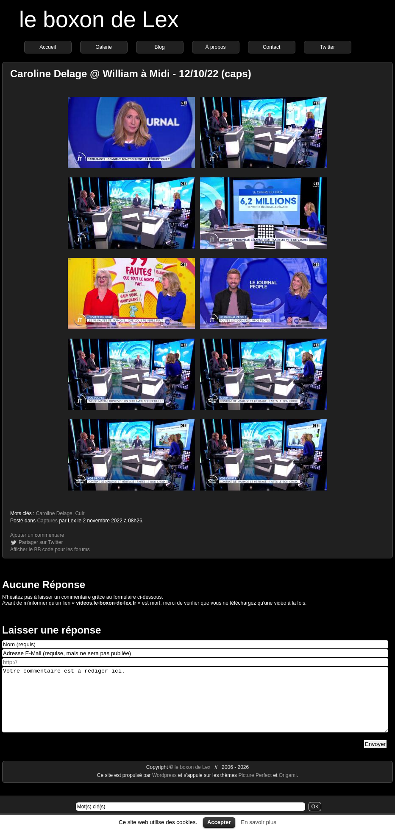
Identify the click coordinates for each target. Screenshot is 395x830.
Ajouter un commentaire (37, 535)
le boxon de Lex (99, 19)
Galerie (103, 47)
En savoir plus (258, 822)
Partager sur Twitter (41, 542)
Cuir (79, 513)
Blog (160, 47)
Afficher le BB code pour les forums (50, 549)
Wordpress (165, 788)
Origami (288, 788)
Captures (47, 521)
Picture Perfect (255, 788)
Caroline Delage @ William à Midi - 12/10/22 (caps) (130, 73)
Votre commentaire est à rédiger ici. (195, 706)
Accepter (219, 822)
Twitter (327, 47)
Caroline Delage (54, 513)
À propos (216, 47)
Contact (271, 47)
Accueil (47, 47)
